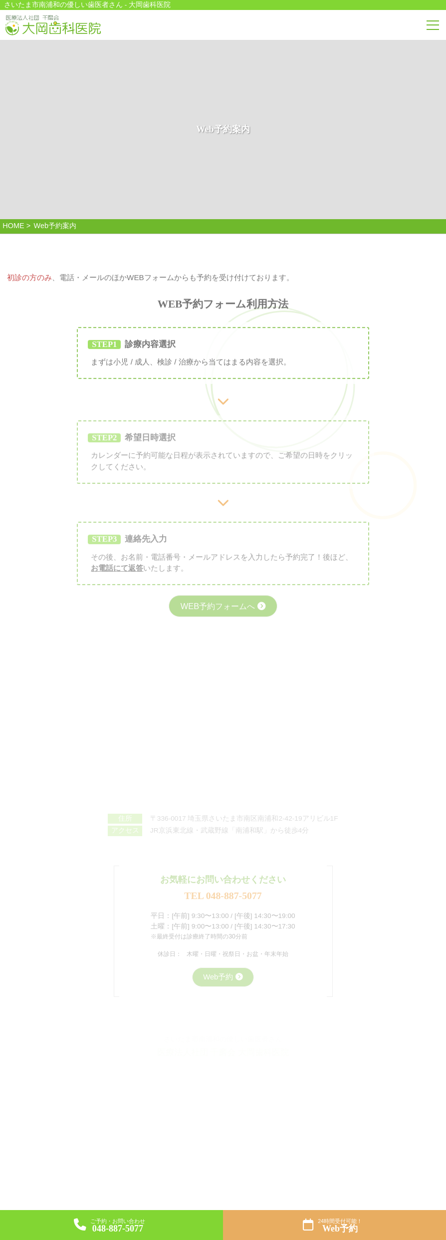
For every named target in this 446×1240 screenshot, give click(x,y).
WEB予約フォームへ (217, 617)
